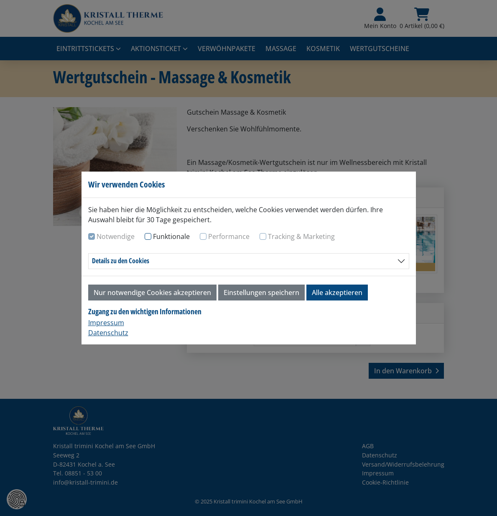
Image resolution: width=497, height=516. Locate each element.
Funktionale (171, 236)
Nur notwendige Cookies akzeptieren (152, 292)
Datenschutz (108, 332)
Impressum (106, 322)
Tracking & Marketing (301, 236)
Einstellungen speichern (261, 292)
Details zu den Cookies (120, 260)
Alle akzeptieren (337, 292)
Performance (229, 236)
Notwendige (116, 236)
